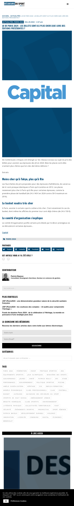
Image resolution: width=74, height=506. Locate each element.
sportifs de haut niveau (15, 398)
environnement (50, 402)
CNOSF (33, 371)
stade (64, 379)
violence (51, 413)
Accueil (5, 16)
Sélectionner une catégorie (16, 358)
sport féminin (59, 409)
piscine (61, 382)
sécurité (7, 409)
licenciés (22, 417)
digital (46, 417)
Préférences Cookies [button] (18, 501)
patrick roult (44, 379)
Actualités (15, 16)
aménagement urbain (40, 398)
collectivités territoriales (38, 406)
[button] (7, 249)
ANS (62, 371)
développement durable (32, 413)
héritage (31, 386)
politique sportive (45, 382)
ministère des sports (57, 375)
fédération (22, 371)
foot (56, 406)
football (63, 390)
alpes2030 (18, 394)
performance (9, 382)
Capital (5, 232)
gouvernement (26, 382)
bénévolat (8, 421)
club (52, 390)
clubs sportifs (32, 402)
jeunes (22, 379)
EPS (56, 379)
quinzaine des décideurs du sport (42, 394)
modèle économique (12, 390)
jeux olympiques (35, 375)
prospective (43, 409)
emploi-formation (54, 386)
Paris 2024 (18, 22)
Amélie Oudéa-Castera (13, 386)
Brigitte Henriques (12, 402)
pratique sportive (48, 371)
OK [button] (6, 501)
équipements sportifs (13, 375)
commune (34, 417)
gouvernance (9, 379)
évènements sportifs (24, 409)
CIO (40, 386)
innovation (8, 417)
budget (6, 394)
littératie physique (12, 406)
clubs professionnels (36, 390)
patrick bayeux (10, 413)
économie (57, 417)
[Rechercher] (70, 288)
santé (31, 379)
